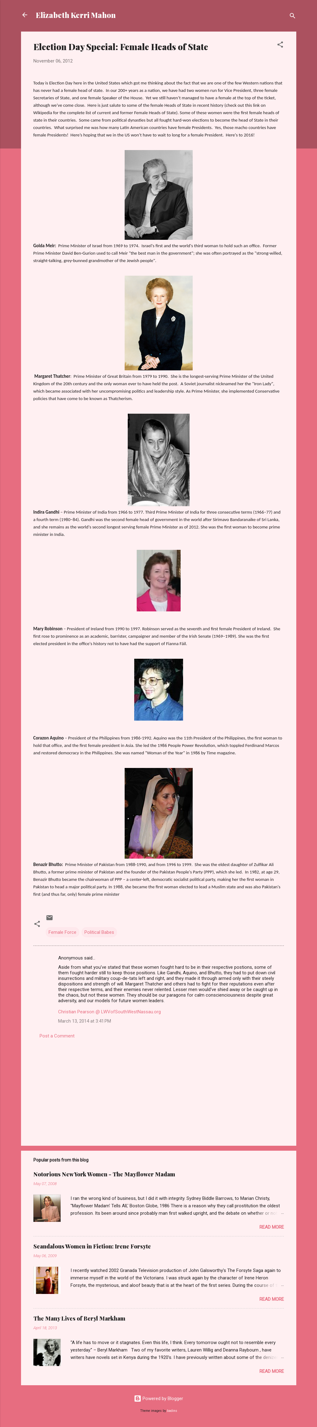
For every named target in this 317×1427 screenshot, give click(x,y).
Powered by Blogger (158, 1398)
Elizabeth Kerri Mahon (76, 15)
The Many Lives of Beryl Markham (79, 1318)
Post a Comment (57, 1036)
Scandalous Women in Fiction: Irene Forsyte (92, 1246)
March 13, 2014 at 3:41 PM (84, 1021)
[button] (280, 45)
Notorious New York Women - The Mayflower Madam (104, 1174)
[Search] (292, 16)
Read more (271, 1227)
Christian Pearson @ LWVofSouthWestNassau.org (109, 1012)
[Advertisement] (158, 1088)
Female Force (62, 932)
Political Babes (99, 932)
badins (172, 1411)
